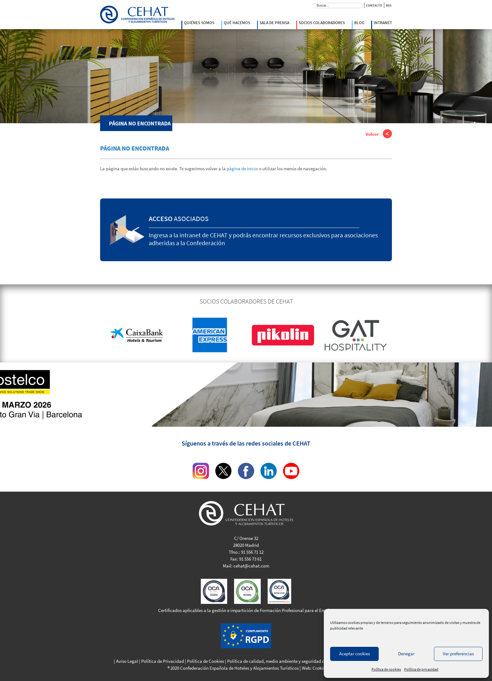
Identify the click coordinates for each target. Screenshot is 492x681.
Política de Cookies (205, 661)
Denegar (406, 654)
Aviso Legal (127, 661)
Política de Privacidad (162, 661)
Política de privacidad (421, 669)
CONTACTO (374, 5)
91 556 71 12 (252, 552)
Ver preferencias (458, 654)
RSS (389, 5)
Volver (379, 134)
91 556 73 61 (250, 559)
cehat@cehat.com (251, 566)
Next (396, 335)
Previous (95, 335)
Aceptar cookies (354, 654)
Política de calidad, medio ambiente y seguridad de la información (291, 661)
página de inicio (242, 169)
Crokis (319, 668)
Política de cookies (386, 669)
